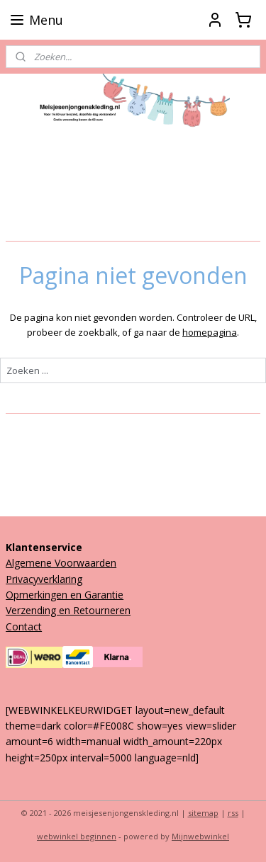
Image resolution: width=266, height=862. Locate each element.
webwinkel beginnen (76, 836)
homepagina (209, 332)
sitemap (203, 812)
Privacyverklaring (44, 579)
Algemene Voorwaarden (61, 562)
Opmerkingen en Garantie (64, 594)
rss (233, 812)
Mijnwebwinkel (200, 836)
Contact (24, 626)
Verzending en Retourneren (68, 610)
